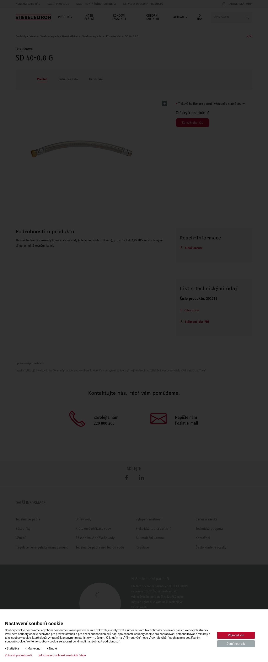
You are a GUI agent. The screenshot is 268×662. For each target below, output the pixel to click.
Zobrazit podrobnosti (18, 655)
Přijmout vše (236, 635)
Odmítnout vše (236, 643)
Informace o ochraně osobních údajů (62, 655)
